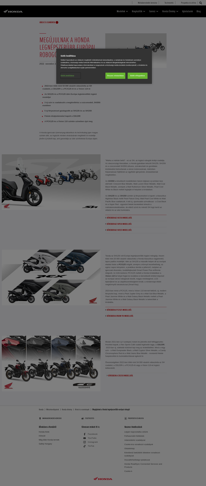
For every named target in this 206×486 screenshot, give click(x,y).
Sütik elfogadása (137, 75)
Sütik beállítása (67, 75)
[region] (104, 66)
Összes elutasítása (115, 75)
